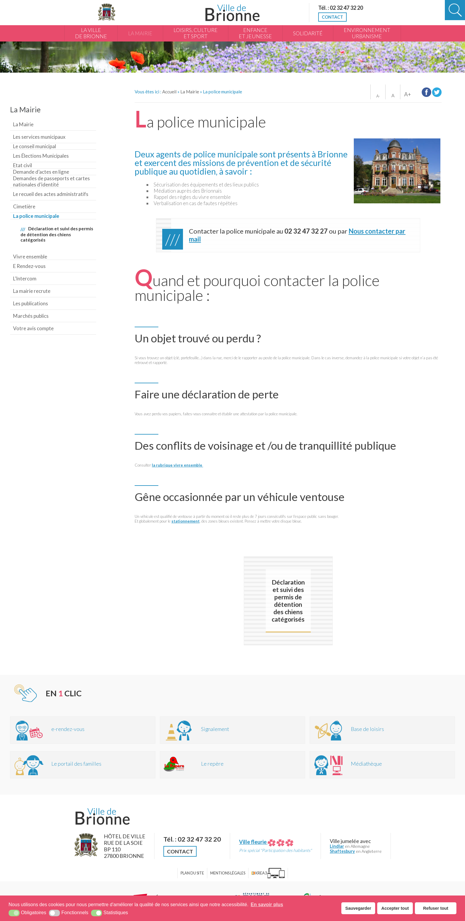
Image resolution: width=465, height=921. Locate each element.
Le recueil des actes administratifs (50, 194)
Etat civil (22, 165)
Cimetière (24, 206)
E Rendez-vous (29, 266)
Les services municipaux (39, 137)
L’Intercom (24, 278)
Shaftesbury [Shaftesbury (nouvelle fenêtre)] (342, 851)
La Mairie (140, 33)
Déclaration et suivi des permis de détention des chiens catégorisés (56, 234)
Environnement (367, 33)
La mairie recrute (31, 291)
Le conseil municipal (34, 146)
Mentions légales (227, 873)
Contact (332, 17)
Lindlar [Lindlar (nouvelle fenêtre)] (337, 846)
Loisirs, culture (195, 33)
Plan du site (192, 873)
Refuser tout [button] (435, 908)
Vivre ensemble (30, 256)
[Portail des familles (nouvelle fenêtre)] (82, 764)
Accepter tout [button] (395, 908)
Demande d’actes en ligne (41, 172)
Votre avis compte (33, 328)
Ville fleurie (266, 842)
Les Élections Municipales (41, 156)
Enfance (255, 33)
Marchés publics (31, 316)
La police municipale (36, 216)
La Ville (91, 33)
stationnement (185, 521)
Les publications (30, 303)
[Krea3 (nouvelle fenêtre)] (268, 873)
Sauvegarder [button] (358, 908)
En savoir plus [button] (267, 904)
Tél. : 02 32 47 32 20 (340, 7)
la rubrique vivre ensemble (177, 465)
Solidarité (308, 33)
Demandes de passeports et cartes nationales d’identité (51, 181)
